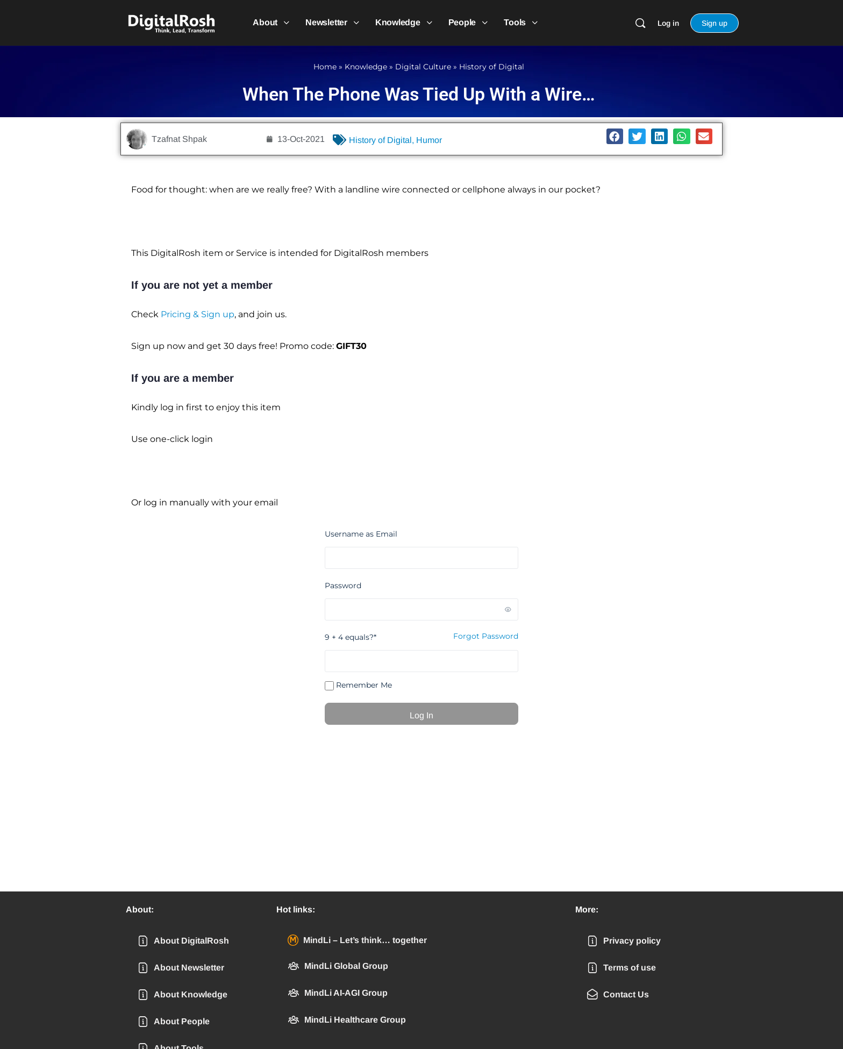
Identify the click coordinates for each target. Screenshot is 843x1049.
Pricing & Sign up (197, 314)
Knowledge (366, 66)
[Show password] (508, 609)
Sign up (714, 23)
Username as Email (361, 534)
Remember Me (358, 685)
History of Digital (491, 66)
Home (325, 66)
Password (343, 585)
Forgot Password (485, 636)
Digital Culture (423, 66)
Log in (668, 23)
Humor (429, 140)
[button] (615, 136)
